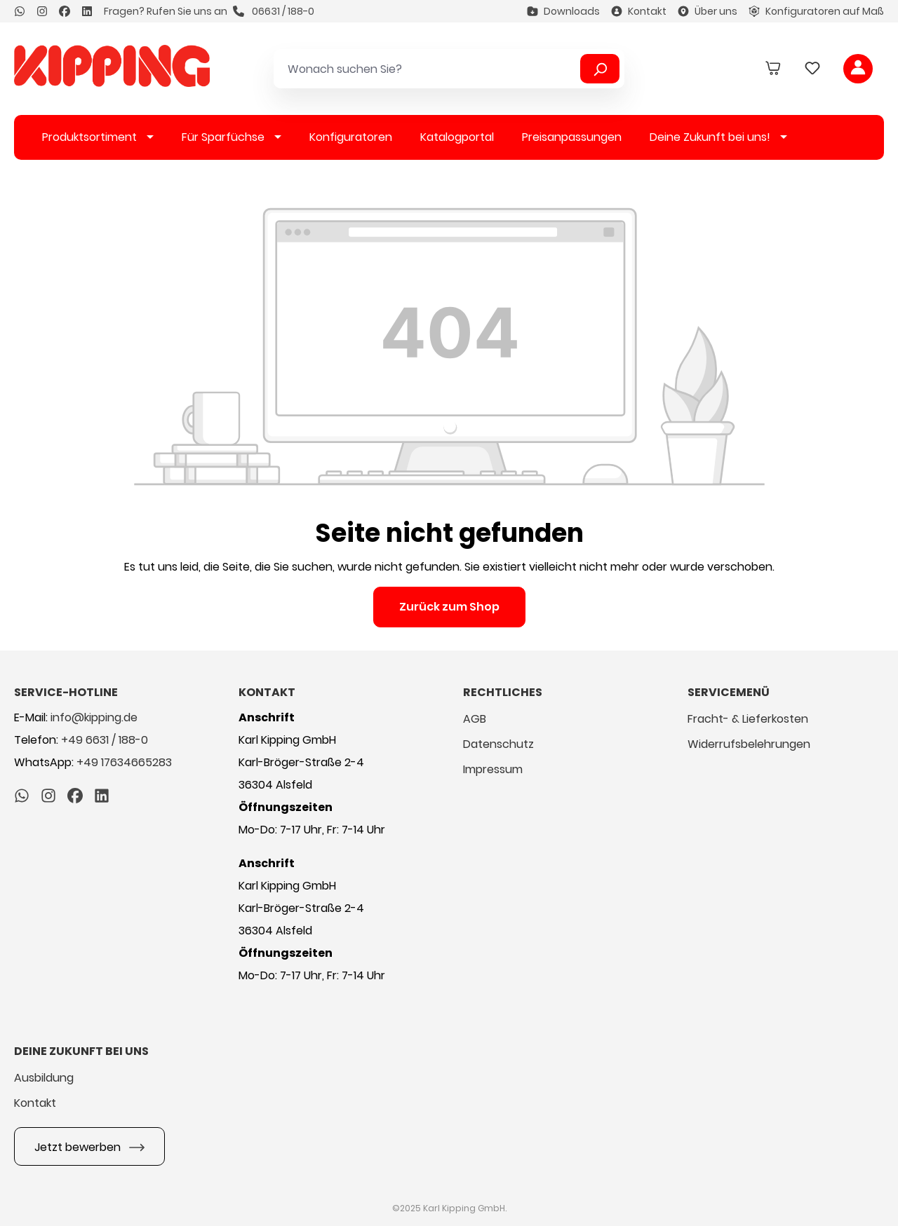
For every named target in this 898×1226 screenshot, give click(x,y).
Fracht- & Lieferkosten (748, 719)
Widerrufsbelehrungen (749, 744)
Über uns (707, 11)
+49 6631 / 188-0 (104, 740)
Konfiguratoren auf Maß (816, 11)
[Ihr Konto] (858, 68)
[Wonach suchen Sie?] (429, 68)
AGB (474, 719)
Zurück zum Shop (449, 607)
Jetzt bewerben (89, 1145)
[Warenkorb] (773, 69)
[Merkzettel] (812, 69)
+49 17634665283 (124, 762)
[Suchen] (599, 68)
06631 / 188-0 (273, 11)
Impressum (493, 769)
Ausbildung (44, 1078)
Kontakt (638, 11)
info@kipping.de (94, 717)
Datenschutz (498, 744)
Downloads (563, 11)
